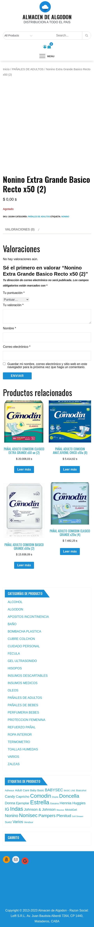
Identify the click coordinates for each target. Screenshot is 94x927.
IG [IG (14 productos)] (7, 809)
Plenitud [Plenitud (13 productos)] (63, 815)
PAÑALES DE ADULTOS (28, 69)
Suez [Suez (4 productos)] (8, 822)
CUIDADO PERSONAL (24, 646)
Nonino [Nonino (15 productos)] (11, 815)
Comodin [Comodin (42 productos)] (40, 796)
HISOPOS (15, 668)
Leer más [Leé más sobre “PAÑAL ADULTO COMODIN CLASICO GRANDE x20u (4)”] (70, 551)
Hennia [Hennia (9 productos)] (65, 803)
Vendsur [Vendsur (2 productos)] (28, 822)
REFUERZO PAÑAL (22, 727)
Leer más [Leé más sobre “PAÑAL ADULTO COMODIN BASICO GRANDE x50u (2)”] (24, 565)
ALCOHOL (15, 602)
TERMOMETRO (19, 742)
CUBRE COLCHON (21, 638)
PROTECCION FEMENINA (26, 720)
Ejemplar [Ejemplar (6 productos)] (22, 803)
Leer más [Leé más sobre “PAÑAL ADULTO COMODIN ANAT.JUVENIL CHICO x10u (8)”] (70, 469)
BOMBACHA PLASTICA (24, 631)
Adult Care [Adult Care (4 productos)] (22, 790)
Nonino (65, 217)
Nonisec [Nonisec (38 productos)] (28, 815)
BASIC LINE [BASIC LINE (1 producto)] (69, 790)
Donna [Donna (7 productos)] (10, 803)
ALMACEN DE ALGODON (47, 17)
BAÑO (12, 624)
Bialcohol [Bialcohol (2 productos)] (81, 790)
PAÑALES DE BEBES (23, 705)
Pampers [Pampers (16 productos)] (47, 815)
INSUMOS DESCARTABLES (28, 675)
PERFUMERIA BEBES (23, 712)
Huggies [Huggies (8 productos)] (78, 803)
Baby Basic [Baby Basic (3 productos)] (37, 790)
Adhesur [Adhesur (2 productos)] (9, 790)
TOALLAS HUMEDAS (23, 749)
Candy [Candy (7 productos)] (10, 796)
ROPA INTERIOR (20, 734)
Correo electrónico (16, 346)
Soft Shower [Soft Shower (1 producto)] (77, 816)
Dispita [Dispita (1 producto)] (55, 797)
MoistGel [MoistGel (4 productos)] (71, 809)
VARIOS (13, 756)
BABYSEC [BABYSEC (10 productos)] (54, 790)
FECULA (14, 653)
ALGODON (15, 609)
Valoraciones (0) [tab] (20, 229)
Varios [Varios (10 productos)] (18, 822)
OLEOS (13, 690)
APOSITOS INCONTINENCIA (28, 616)
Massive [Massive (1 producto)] (60, 810)
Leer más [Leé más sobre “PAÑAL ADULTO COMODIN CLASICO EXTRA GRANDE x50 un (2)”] (24, 469)
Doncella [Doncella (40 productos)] (69, 796)
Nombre (9, 328)
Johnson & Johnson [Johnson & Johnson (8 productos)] (40, 809)
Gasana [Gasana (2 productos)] (54, 803)
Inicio (6, 69)
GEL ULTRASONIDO (22, 661)
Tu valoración (13, 305)
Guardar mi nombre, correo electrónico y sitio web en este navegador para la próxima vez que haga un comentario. (47, 366)
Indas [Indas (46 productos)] (16, 809)
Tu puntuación (14, 292)
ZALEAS (13, 764)
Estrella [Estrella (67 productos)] (39, 802)
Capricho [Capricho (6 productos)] (22, 796)
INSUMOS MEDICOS (22, 683)
